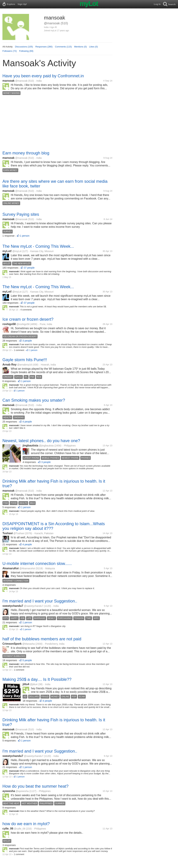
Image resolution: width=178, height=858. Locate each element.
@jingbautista (46, 445)
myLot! (7, 251)
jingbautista (30, 445)
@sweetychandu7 (33, 606)
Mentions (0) (80, 46)
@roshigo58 (23, 324)
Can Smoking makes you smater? (33, 400)
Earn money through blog (25, 153)
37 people (29, 267)
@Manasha (28, 643)
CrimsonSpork (12, 643)
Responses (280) (43, 46)
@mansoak (21, 80)
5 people (27, 660)
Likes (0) (93, 46)
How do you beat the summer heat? (35, 786)
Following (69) (26, 51)
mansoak (8, 80)
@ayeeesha (22, 791)
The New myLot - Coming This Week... (38, 246)
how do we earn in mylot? (26, 823)
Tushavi (7, 533)
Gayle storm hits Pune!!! (24, 359)
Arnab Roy (9, 364)
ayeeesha (8, 791)
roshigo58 (9, 324)
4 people (27, 421)
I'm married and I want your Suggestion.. (39, 601)
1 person (24, 235)
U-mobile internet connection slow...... (37, 563)
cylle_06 (7, 828)
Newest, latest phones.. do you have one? (41, 440)
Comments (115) (63, 46)
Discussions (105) (24, 46)
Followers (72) (9, 51)
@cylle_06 (19, 828)
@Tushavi (18, 533)
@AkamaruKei (27, 568)
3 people (27, 340)
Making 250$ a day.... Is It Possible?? (36, 679)
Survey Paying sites (20, 214)
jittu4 (26, 684)
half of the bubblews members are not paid (41, 639)
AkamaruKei (10, 568)
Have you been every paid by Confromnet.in (43, 75)
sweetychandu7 (12, 605)
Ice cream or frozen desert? (27, 319)
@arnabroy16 (24, 364)
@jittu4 (34, 684)
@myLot (16, 251)
